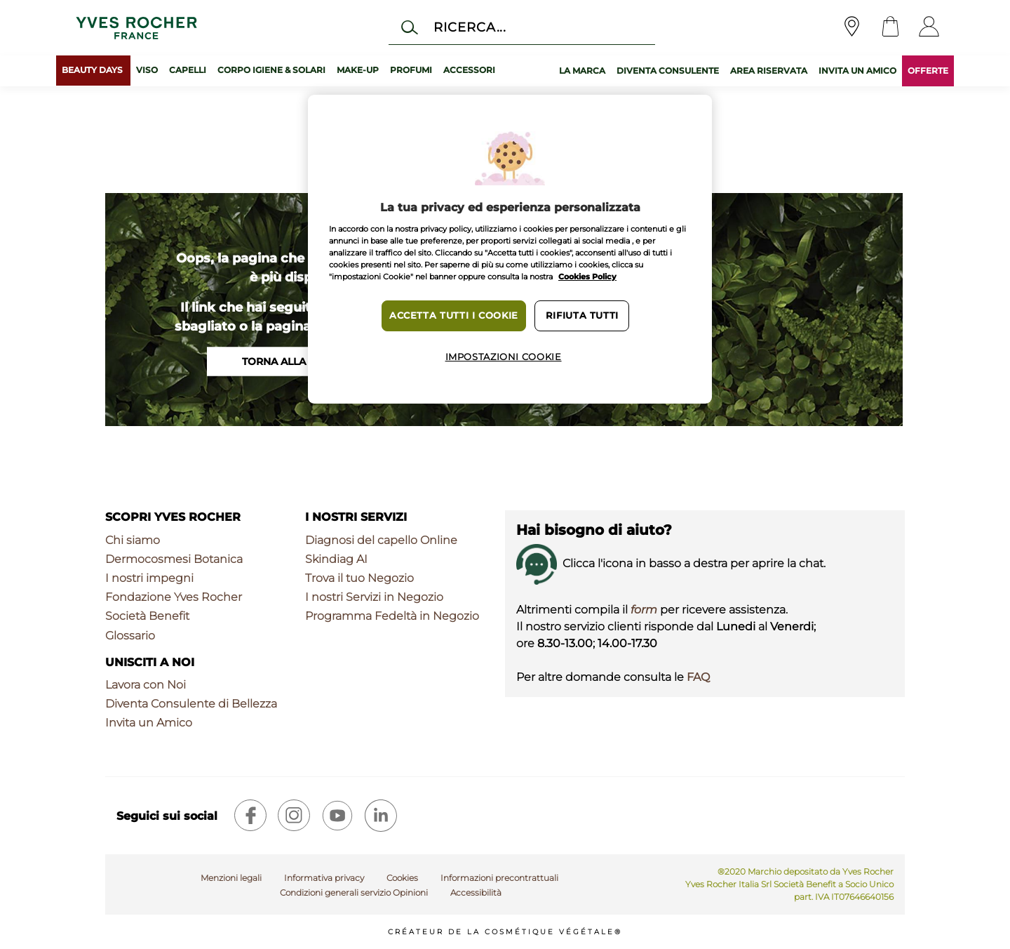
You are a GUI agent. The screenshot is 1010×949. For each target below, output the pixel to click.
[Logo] (136, 28)
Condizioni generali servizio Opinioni (354, 892)
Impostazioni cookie (503, 357)
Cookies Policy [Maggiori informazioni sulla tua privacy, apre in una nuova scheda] (587, 276)
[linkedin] (381, 815)
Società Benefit (147, 616)
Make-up (358, 70)
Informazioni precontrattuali (499, 877)
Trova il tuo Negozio (359, 578)
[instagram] (294, 815)
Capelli (187, 70)
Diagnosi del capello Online (381, 540)
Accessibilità (475, 892)
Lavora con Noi (145, 684)
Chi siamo (132, 540)
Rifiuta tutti (582, 315)
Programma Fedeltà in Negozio (392, 616)
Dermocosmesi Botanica (174, 559)
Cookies (402, 877)
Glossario (130, 635)
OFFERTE (928, 70)
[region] (510, 249)
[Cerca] (521, 27)
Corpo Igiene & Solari (271, 70)
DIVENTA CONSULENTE (668, 70)
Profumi (411, 70)
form (644, 609)
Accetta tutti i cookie (453, 315)
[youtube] (337, 815)
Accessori (469, 70)
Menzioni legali (231, 877)
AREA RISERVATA (768, 70)
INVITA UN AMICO (857, 70)
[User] (929, 27)
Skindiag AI (336, 559)
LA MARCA (582, 70)
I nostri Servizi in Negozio (374, 597)
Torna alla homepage (305, 361)
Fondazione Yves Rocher (173, 597)
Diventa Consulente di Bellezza (191, 703)
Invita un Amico (148, 722)
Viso (147, 70)
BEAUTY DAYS (93, 70)
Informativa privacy (324, 877)
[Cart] (890, 27)
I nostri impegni (149, 578)
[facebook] (250, 815)
